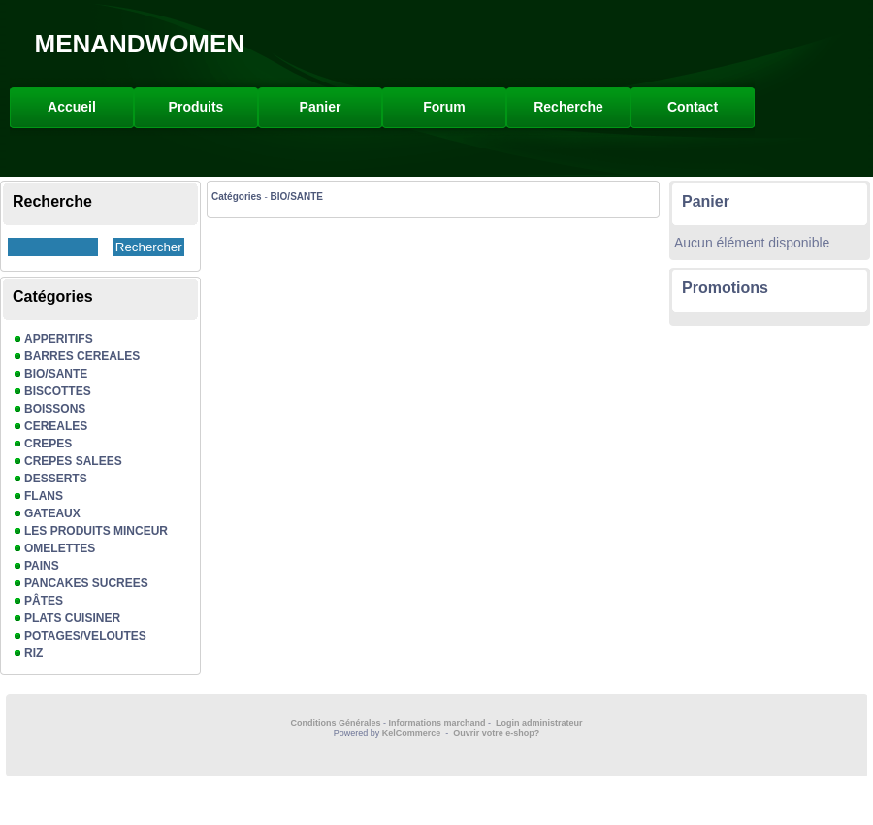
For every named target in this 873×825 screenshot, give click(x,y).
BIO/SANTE (55, 373)
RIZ (33, 653)
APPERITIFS (58, 339)
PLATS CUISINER (72, 618)
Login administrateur (539, 723)
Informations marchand (437, 723)
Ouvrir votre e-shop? (496, 733)
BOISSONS (54, 408)
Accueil (72, 107)
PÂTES (43, 601)
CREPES (48, 443)
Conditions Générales (335, 723)
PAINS (41, 566)
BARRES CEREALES (82, 356)
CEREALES (55, 426)
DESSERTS (55, 478)
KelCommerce (412, 733)
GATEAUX (52, 513)
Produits (196, 107)
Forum (444, 107)
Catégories (236, 196)
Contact (692, 107)
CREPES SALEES (73, 461)
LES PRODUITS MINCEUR (96, 531)
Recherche (568, 107)
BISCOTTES (57, 391)
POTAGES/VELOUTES (85, 636)
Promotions (725, 288)
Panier (320, 107)
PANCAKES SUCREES (86, 583)
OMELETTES (59, 548)
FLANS (43, 496)
